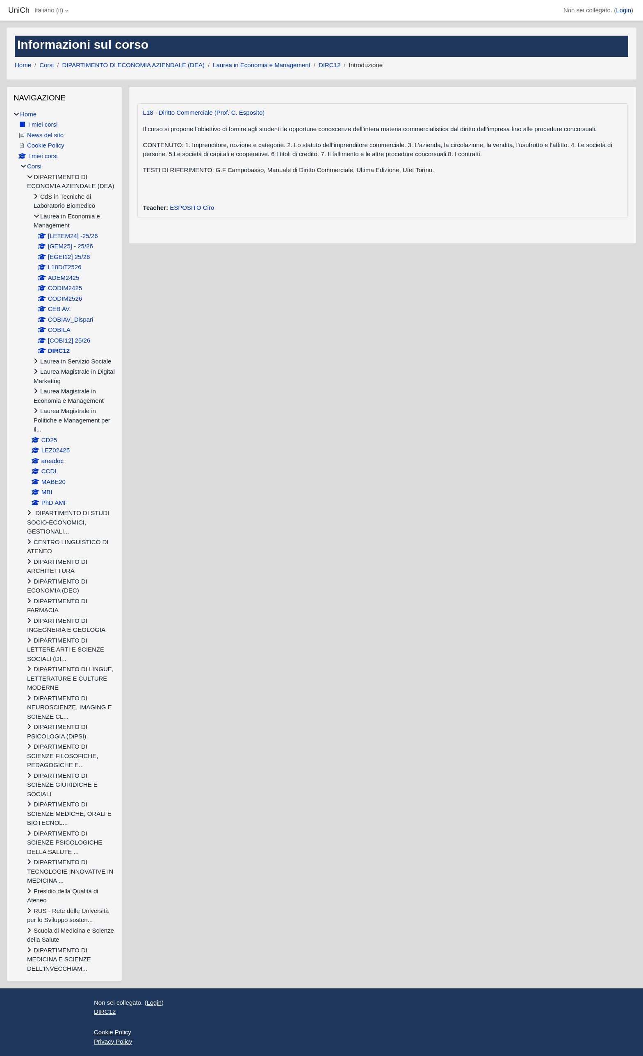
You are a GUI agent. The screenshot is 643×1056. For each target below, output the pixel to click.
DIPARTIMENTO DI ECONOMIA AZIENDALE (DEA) (133, 64)
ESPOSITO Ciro (192, 207)
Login (623, 10)
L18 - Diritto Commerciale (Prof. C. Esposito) (204, 112)
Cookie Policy (112, 1032)
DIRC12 (329, 64)
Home (23, 64)
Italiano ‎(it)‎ (48, 10)
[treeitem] (64, 542)
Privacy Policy (113, 1041)
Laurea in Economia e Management (261, 64)
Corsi (46, 64)
